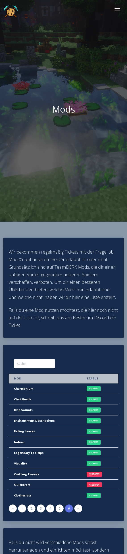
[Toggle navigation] (117, 10)
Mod (17, 378)
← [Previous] (12, 508)
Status (92, 378)
